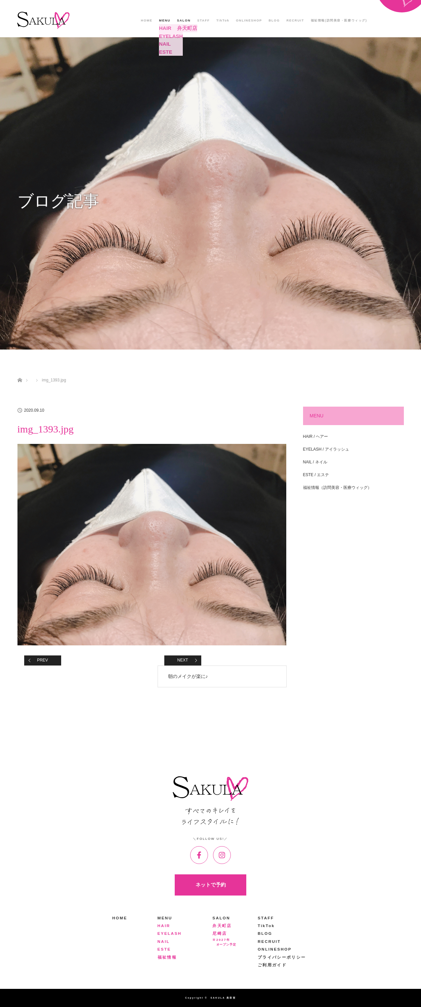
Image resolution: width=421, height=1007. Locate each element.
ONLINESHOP (249, 20)
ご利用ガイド (272, 965)
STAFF (203, 20)
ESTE (164, 949)
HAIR (164, 925)
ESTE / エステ (316, 474)
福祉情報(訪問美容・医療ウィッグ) (339, 20)
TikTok (222, 20)
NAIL (164, 941)
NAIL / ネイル (315, 462)
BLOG (274, 20)
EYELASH (170, 933)
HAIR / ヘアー (315, 436)
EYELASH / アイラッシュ (326, 449)
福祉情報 (167, 957)
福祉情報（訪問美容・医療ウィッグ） (337, 487)
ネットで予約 (211, 884)
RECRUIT (295, 20)
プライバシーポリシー (282, 957)
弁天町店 (221, 925)
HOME (146, 20)
